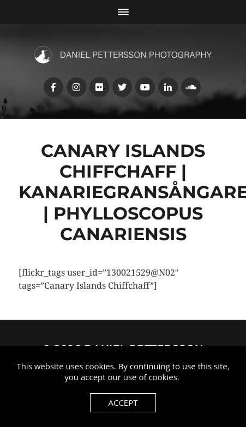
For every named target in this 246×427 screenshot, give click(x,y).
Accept (122, 402)
